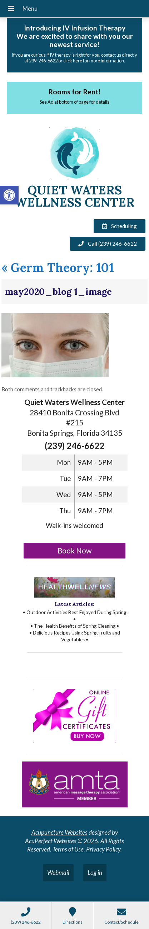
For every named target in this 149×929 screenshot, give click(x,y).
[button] (9, 195)
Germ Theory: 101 (57, 267)
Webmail (58, 872)
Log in (95, 872)
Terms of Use (68, 849)
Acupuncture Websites (59, 832)
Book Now (75, 550)
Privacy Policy (103, 849)
